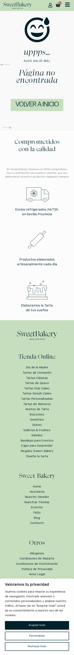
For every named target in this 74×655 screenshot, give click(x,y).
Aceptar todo (37, 625)
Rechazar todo (37, 646)
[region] (37, 616)
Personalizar (37, 636)
